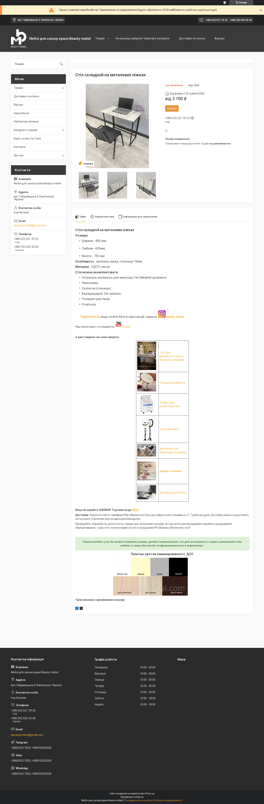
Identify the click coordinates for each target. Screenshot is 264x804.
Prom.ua (150, 793)
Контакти (20, 146)
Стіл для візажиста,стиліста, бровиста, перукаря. (172, 356)
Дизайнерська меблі (173, 492)
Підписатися (90, 317)
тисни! (123, 326)
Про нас (18, 155)
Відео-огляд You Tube (27, 138)
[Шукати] (61, 64)
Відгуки (219, 38)
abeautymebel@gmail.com (30, 225)
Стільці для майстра (172, 382)
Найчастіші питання (26, 121)
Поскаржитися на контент (138, 800)
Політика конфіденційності (168, 800)
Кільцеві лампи (169, 429)
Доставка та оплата (192, 38)
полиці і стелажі (170, 471)
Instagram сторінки (25, 130)
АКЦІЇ (135, 509)
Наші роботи (21, 113)
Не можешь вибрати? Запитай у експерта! (143, 38)
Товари (99, 38)
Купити (171, 108)
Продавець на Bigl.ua (132, 797)
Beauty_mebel (175, 316)
